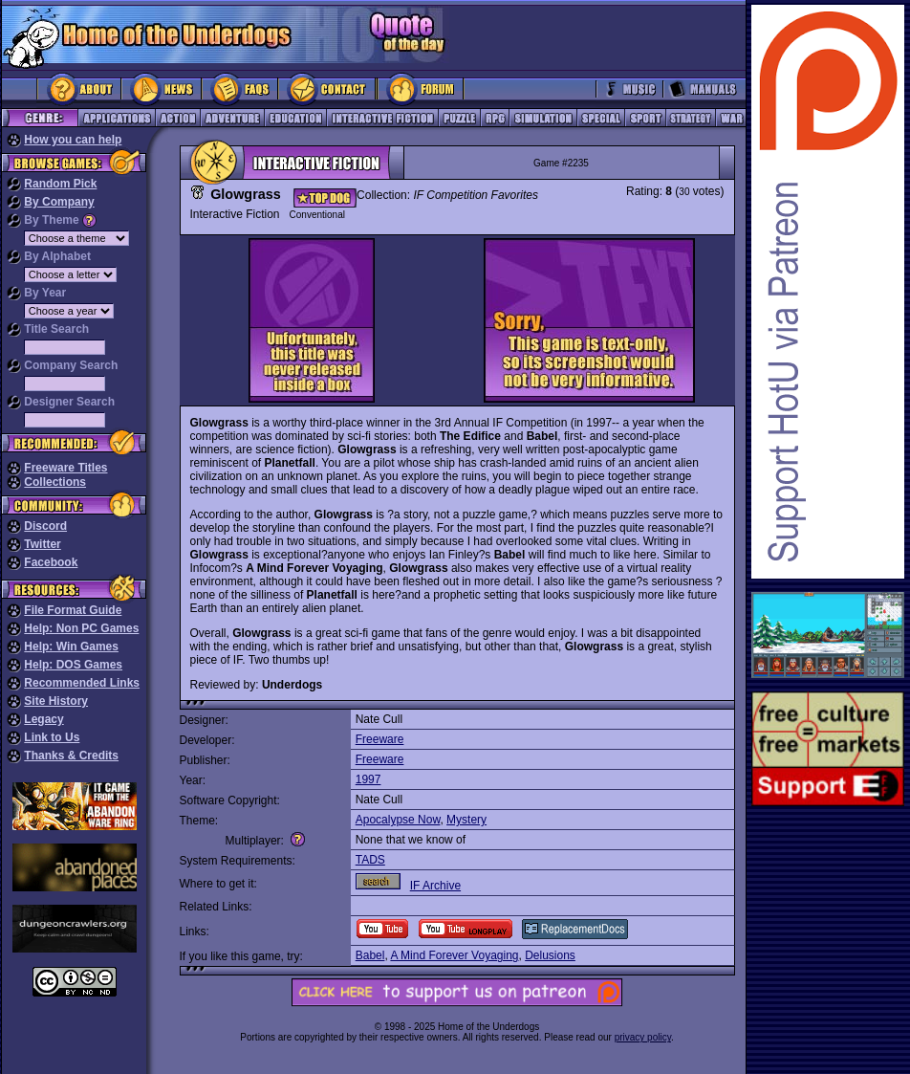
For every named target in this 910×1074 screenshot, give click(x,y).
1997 (368, 779)
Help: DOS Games (73, 664)
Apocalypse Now (398, 819)
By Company (59, 201)
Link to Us (51, 737)
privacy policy (643, 1037)
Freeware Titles (65, 467)
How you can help (72, 139)
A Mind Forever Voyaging (454, 955)
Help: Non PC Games (81, 628)
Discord (45, 526)
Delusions (550, 955)
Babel (370, 955)
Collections (55, 482)
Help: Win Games (71, 646)
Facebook (50, 562)
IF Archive (435, 885)
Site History (56, 701)
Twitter (42, 544)
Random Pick (60, 183)
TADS (370, 859)
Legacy (43, 719)
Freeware (380, 739)
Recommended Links (82, 683)
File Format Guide (72, 610)
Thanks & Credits (71, 755)
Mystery (466, 819)
